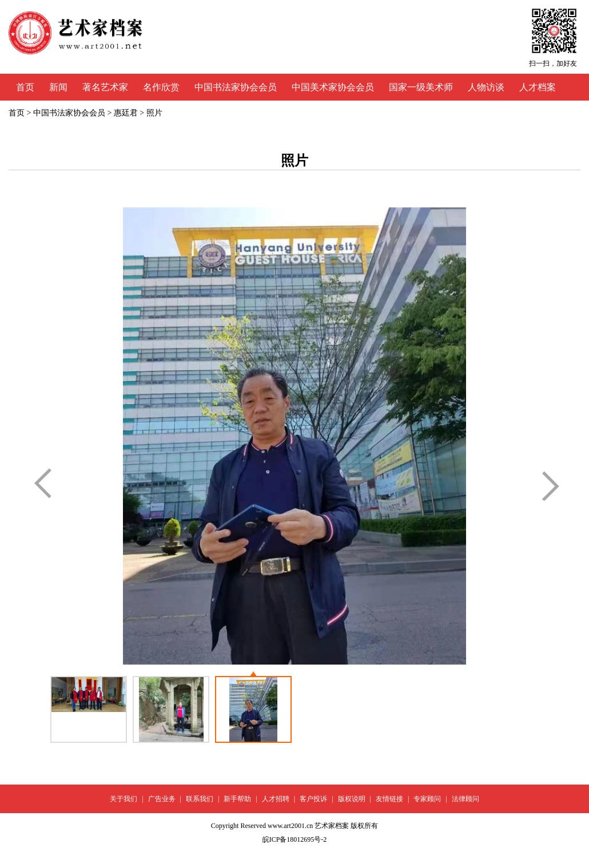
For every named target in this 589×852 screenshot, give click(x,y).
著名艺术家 (105, 87)
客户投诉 (313, 799)
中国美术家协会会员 (333, 87)
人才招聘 (275, 799)
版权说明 (351, 799)
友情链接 (389, 799)
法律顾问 (465, 799)
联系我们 (199, 799)
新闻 (58, 87)
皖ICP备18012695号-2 (294, 839)
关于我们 (123, 799)
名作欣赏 (161, 87)
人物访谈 (486, 87)
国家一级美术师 (421, 87)
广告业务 (162, 799)
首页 (25, 87)
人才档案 (537, 87)
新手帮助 (237, 799)
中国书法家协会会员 (235, 87)
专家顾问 (427, 799)
